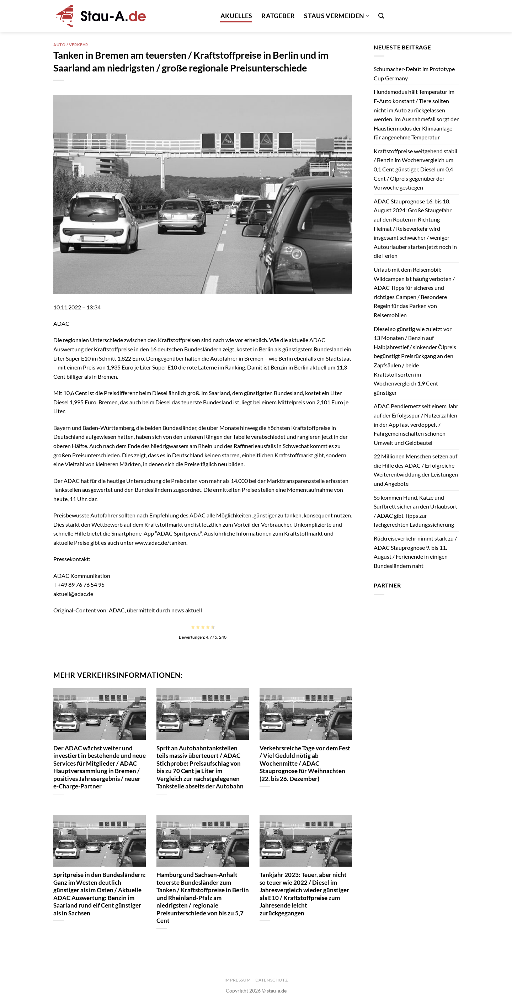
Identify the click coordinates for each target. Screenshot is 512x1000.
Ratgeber (278, 16)
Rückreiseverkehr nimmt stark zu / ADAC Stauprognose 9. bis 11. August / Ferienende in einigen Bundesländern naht (415, 552)
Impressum (237, 980)
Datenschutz (271, 980)
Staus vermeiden (336, 16)
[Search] (381, 16)
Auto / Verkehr (70, 44)
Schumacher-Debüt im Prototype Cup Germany (414, 73)
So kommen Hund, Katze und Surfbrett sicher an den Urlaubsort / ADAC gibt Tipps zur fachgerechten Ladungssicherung (415, 511)
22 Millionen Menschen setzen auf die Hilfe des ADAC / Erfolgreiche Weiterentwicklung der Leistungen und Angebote (416, 470)
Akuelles (236, 16)
